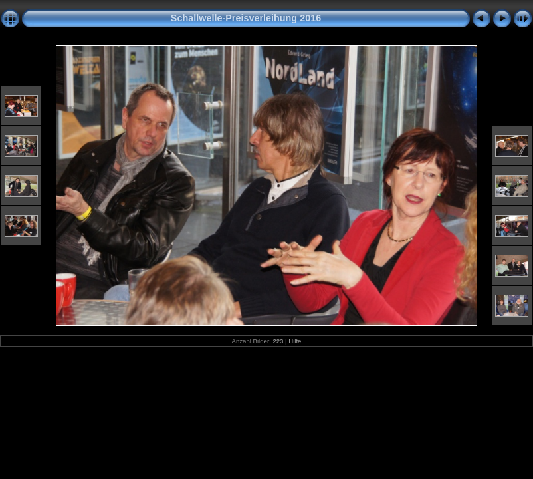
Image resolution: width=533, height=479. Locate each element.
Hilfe (294, 341)
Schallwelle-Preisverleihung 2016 (246, 18)
